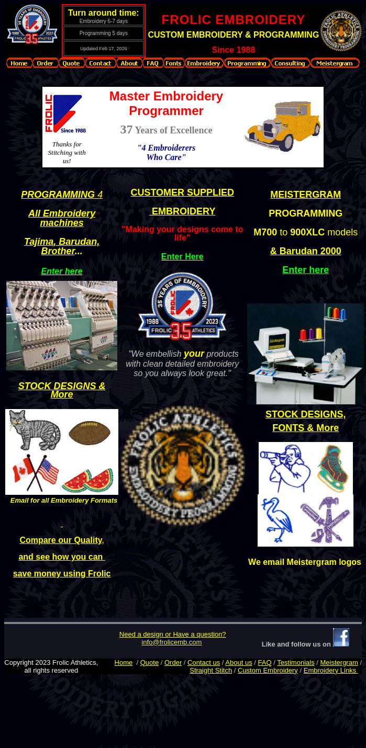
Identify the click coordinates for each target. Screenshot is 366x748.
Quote (149, 662)
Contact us (203, 662)
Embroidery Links (331, 670)
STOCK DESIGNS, (305, 414)
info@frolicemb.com (171, 642)
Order (173, 662)
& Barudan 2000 (305, 251)
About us (238, 662)
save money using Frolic (62, 573)
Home (124, 662)
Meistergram (339, 662)
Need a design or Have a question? (172, 634)
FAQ (265, 662)
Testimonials (296, 662)
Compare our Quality (60, 539)
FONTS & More (305, 428)
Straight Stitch (211, 670)
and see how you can (61, 556)
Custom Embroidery (268, 670)
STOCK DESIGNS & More (62, 390)
